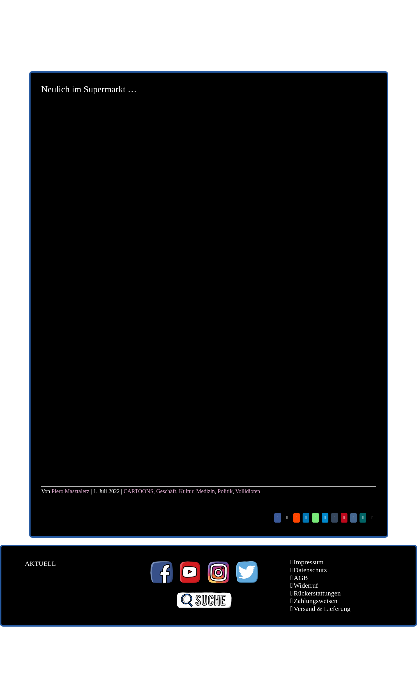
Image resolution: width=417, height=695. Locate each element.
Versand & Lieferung (322, 608)
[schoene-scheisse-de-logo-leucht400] (99, 10)
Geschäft (166, 491)
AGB (301, 577)
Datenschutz (310, 570)
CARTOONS (138, 491)
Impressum (309, 562)
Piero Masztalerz (70, 491)
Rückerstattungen (317, 593)
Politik (225, 491)
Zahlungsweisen (315, 600)
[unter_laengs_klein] (353, 10)
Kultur (186, 491)
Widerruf (306, 585)
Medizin (205, 491)
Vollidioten (247, 491)
